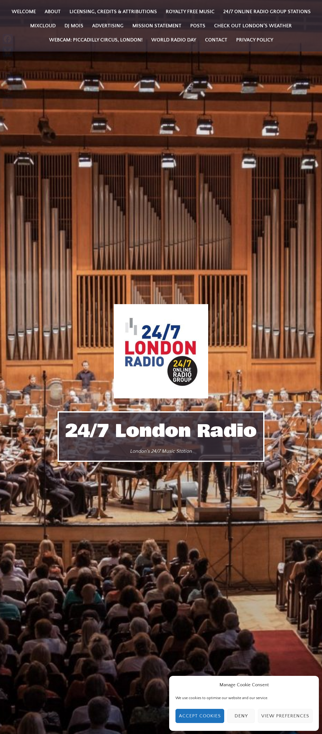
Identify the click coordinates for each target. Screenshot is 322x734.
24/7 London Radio (161, 431)
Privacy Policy (254, 40)
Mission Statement (156, 26)
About (53, 11)
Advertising (108, 26)
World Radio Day (173, 40)
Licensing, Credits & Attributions (113, 11)
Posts (197, 26)
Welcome (24, 11)
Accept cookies (200, 716)
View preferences (285, 716)
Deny (241, 716)
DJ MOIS (73, 26)
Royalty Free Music (190, 11)
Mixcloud (43, 26)
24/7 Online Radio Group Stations (267, 11)
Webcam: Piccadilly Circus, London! (95, 40)
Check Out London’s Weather (253, 26)
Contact (216, 40)
